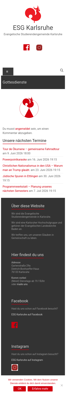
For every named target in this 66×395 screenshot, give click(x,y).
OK (19, 388)
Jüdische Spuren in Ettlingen (20, 176)
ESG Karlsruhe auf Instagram (27, 360)
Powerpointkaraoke (15, 159)
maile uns (22, 284)
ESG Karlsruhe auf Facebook (27, 314)
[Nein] (61, 385)
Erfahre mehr (40, 388)
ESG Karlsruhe (33, 28)
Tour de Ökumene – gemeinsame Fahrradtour (31, 149)
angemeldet (22, 128)
